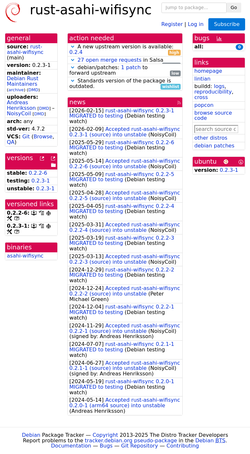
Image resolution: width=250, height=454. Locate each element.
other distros (210, 138)
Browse (43, 136)
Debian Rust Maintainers (22, 81)
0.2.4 (76, 52)
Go (234, 7)
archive (16, 89)
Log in (195, 24)
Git (26, 136)
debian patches (214, 146)
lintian (202, 79)
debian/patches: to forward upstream (125, 70)
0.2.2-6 (38, 173)
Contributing (183, 446)
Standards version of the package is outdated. (125, 83)
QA (11, 142)
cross (201, 97)
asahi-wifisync (25, 256)
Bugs (106, 446)
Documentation (71, 446)
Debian (31, 435)
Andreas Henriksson (21, 105)
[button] (72, 47)
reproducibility (213, 92)
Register (172, 24)
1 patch (131, 67)
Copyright (105, 435)
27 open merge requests (109, 60)
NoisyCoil (19, 113)
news (77, 102)
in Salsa (125, 60)
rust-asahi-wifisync (25, 49)
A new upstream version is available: (125, 49)
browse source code (213, 115)
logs (219, 86)
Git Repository (139, 446)
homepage (208, 71)
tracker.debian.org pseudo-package (131, 440)
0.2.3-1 (41, 181)
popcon (204, 105)
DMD (33, 89)
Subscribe (227, 24)
